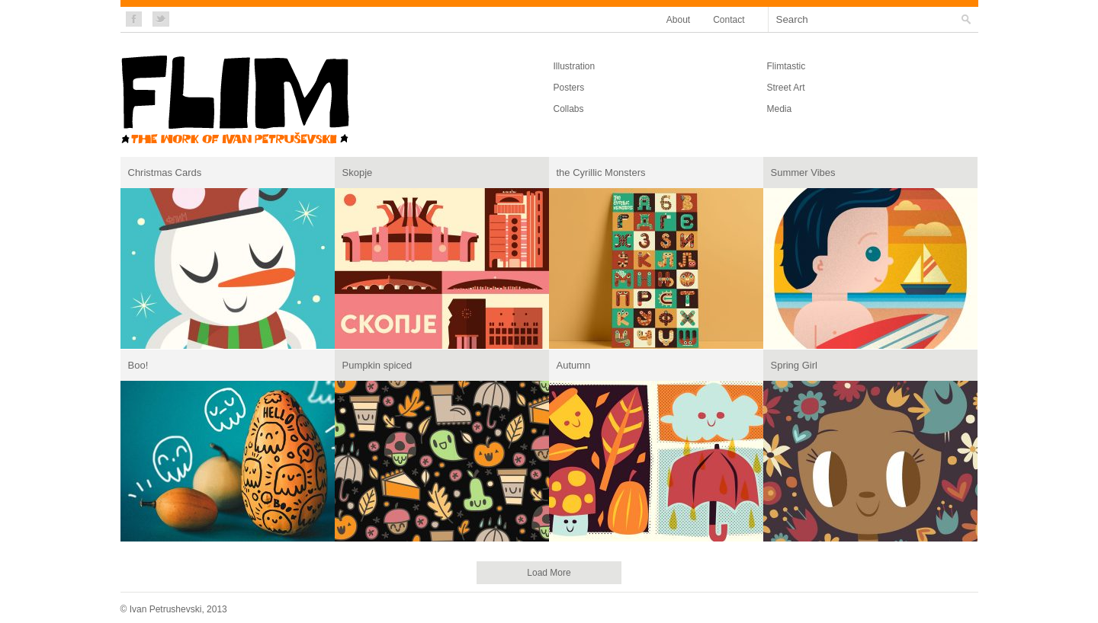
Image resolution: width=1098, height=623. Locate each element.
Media (779, 109)
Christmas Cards (165, 172)
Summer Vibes (803, 172)
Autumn (574, 365)
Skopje (357, 172)
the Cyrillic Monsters (601, 172)
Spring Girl (794, 365)
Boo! (138, 365)
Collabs (569, 109)
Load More (548, 572)
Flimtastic (786, 66)
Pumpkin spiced (377, 365)
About (678, 19)
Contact (728, 19)
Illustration (575, 66)
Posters (569, 87)
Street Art (786, 87)
